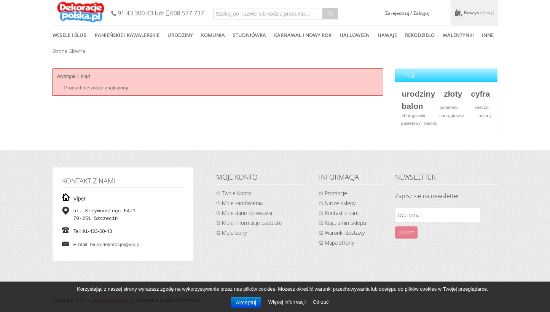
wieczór (482, 107)
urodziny (418, 93)
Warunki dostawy (345, 232)
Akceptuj (246, 302)
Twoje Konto (236, 193)
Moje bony (234, 232)
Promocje (336, 193)
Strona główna (69, 51)
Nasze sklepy (340, 203)
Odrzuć (321, 302)
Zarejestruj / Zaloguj (407, 13)
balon (412, 106)
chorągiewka (451, 115)
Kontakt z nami (342, 212)
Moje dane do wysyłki (247, 212)
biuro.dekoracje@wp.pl (115, 244)
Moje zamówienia (242, 203)
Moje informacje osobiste (252, 222)
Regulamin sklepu (345, 222)
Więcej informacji (287, 302)
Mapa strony (339, 242)
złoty (453, 93)
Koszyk (479, 12)
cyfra (480, 93)
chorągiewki (413, 115)
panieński (449, 107)
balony (430, 123)
